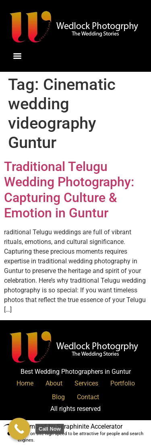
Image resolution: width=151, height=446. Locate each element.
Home (25, 383)
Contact (88, 397)
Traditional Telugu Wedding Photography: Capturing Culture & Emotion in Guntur (69, 190)
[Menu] (17, 56)
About (54, 383)
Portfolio (122, 383)
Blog (58, 397)
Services (86, 383)
